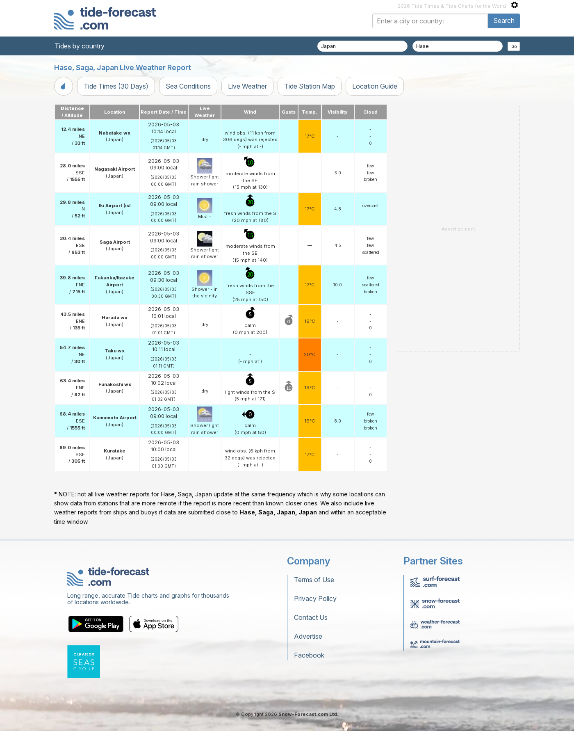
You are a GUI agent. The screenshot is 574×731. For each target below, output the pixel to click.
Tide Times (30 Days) (116, 86)
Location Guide (374, 86)
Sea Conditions (188, 86)
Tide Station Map (309, 86)
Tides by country (80, 46)
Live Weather (247, 86)
